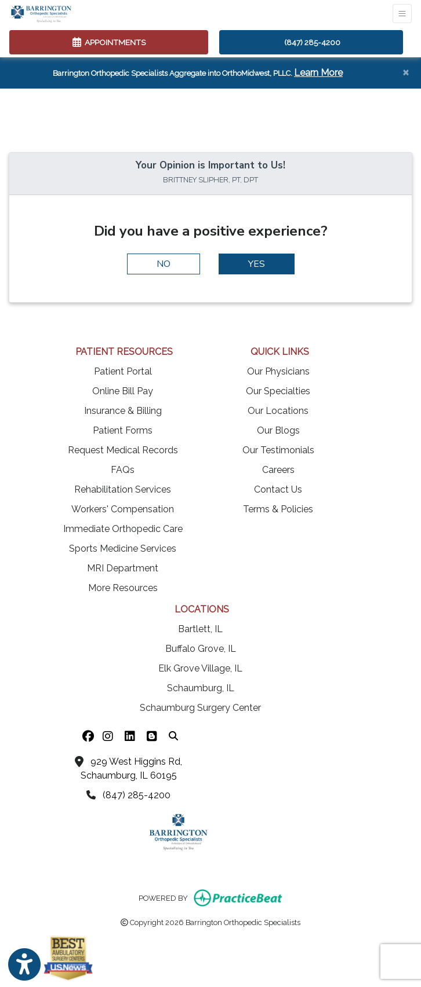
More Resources (123, 587)
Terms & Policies (278, 509)
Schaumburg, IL (200, 688)
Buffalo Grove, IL (200, 648)
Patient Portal (123, 371)
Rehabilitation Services (122, 489)
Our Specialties (278, 391)
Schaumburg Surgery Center (200, 707)
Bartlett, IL (200, 628)
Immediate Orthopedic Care (123, 528)
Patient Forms (123, 430)
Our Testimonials (278, 450)
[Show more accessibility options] (24, 965)
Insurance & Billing (123, 410)
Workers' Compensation (122, 509)
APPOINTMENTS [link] (109, 42)
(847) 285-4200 (312, 42)
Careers (278, 469)
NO (163, 264)
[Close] (405, 72)
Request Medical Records (123, 450)
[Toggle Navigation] (402, 13)
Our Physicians (278, 371)
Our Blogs (278, 430)
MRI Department (122, 568)
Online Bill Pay (122, 391)
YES (256, 264)
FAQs (123, 469)
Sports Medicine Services (122, 548)
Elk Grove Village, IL (200, 668)
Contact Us (278, 489)
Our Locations (278, 410)
